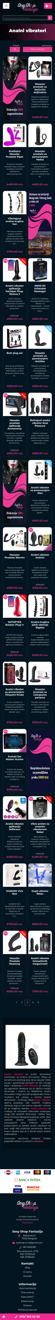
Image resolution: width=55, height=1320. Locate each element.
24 (15, 49)
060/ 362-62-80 (27, 1316)
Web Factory (27, 1222)
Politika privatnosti (27, 1310)
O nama (27, 1272)
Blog (27, 1267)
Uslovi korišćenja (27, 1288)
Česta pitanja (27, 1292)
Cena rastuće (37, 49)
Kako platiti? (27, 1297)
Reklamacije (27, 1301)
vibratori (38, 1141)
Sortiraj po (47, 45)
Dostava (27, 1305)
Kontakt (27, 1276)
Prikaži (16, 45)
